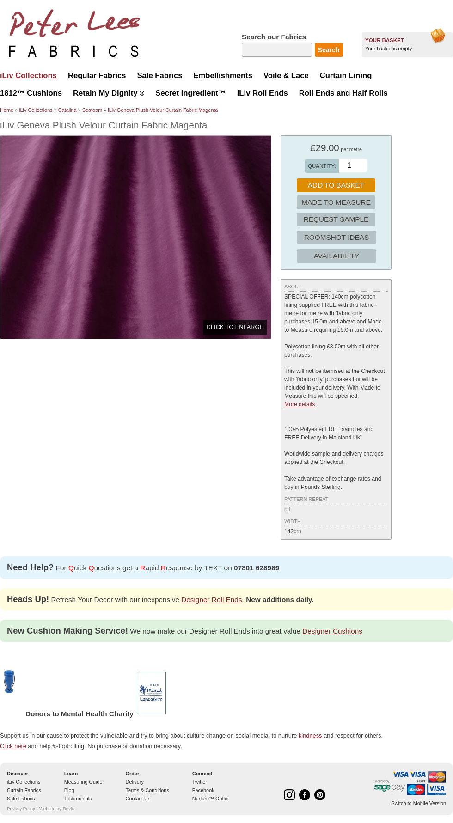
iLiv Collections (36, 110)
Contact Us (138, 798)
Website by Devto (56, 808)
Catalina (67, 110)
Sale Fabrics (21, 798)
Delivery (135, 782)
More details (299, 404)
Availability (336, 256)
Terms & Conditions (147, 790)
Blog (69, 790)
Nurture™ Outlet (210, 798)
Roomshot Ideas (336, 237)
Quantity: (322, 166)
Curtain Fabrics (24, 790)
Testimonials (78, 798)
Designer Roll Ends (211, 600)
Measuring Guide (83, 782)
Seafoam (92, 110)
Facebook (203, 790)
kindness (310, 735)
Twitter (199, 782)
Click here (13, 746)
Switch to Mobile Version (419, 803)
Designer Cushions (332, 631)
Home (6, 110)
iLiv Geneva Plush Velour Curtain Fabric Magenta (163, 110)
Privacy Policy (21, 808)
